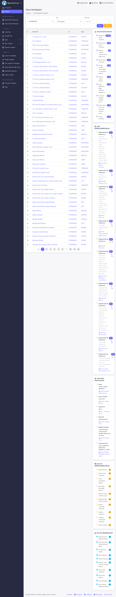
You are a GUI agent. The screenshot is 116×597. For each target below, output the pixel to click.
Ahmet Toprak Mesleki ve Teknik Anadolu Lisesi (47, 181)
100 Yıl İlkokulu (36, 41)
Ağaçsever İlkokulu (38, 160)
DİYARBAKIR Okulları (41, 13)
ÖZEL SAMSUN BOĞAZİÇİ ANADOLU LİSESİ (104, 454)
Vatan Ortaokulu (103, 525)
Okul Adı (87, 17)
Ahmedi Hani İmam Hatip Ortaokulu (43, 177)
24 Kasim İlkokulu (37, 100)
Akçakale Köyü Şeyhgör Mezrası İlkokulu (45, 244)
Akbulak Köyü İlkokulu (39, 223)
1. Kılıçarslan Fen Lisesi (39, 37)
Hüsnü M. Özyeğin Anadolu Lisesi (101, 98)
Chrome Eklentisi (106, 3)
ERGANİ (83, 66)
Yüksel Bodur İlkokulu (102, 550)
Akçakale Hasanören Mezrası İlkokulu (44, 236)
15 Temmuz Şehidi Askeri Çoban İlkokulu (44, 66)
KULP (83, 223)
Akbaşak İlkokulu (37, 219)
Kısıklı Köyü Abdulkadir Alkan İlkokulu (103, 278)
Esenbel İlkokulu (103, 581)
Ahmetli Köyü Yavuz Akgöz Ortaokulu (43, 198)
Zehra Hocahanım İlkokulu (102, 481)
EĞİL (82, 202)
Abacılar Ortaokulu (38, 130)
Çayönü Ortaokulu (101, 513)
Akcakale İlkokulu (37, 240)
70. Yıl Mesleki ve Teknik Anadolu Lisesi (44, 109)
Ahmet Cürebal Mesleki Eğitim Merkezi (103, 233)
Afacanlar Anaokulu (38, 151)
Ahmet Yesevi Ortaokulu (39, 185)
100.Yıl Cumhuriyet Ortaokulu (41, 49)
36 (70, 249)
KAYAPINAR (85, 45)
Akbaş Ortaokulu (37, 215)
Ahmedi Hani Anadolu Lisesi (41, 172)
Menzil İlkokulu (103, 469)
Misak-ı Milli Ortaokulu (102, 571)
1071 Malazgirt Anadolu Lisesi (41, 62)
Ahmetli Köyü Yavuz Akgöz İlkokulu (43, 189)
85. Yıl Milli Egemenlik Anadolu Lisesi (43, 121)
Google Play (82, 3)
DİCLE (83, 83)
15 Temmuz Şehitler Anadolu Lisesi (43, 75)
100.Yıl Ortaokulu (37, 58)
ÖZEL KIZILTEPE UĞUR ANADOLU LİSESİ (103, 544)
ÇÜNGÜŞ (84, 219)
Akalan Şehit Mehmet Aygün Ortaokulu (44, 206)
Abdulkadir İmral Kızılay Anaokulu (42, 134)
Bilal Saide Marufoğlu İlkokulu (101, 488)
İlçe (57, 17)
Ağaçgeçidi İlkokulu (38, 155)
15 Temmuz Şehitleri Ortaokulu (41, 92)
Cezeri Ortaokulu (101, 117)
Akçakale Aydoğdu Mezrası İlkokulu (43, 227)
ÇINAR (83, 160)
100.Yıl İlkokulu (36, 54)
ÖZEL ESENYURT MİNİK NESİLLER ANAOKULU (102, 88)
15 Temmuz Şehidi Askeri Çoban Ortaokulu (45, 71)
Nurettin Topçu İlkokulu (101, 79)
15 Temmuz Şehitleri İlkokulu (41, 83)
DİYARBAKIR (73, 37)
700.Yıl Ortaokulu (37, 113)
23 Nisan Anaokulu (38, 96)
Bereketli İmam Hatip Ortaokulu (103, 500)
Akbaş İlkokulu (36, 211)
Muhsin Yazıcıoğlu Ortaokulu (101, 506)
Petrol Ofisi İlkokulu (102, 576)
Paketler (69, 594)
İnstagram (78, 594)
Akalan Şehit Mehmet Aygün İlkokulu (43, 202)
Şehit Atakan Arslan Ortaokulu (102, 45)
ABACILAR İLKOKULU (39, 126)
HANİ (82, 126)
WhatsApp (98, 594)
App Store (93, 3)
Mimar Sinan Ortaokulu (102, 61)
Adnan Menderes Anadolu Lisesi (42, 147)
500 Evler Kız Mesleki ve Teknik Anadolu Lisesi (47, 104)
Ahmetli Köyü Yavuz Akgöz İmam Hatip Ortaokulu (47, 194)
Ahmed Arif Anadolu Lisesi (40, 168)
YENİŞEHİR (84, 41)
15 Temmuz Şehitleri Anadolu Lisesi (43, 79)
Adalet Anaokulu (37, 143)
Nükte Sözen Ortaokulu (102, 474)
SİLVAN (83, 37)
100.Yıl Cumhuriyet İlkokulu (40, 45)
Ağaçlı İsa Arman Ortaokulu (101, 37)
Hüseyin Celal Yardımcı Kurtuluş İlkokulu (104, 564)
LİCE (82, 181)
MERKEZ (84, 75)
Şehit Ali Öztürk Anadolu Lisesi (103, 494)
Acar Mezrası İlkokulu (39, 138)
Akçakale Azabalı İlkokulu (40, 232)
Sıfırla (108, 26)
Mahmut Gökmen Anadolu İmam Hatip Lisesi (103, 53)
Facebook (108, 594)
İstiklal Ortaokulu (103, 559)
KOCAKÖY (84, 87)
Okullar (28, 13)
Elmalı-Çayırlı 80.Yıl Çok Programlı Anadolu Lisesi (102, 109)
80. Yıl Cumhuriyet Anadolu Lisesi (42, 117)
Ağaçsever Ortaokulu (38, 164)
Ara (100, 26)
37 (74, 249)
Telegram (88, 594)
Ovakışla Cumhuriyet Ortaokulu (102, 519)
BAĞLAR (84, 62)
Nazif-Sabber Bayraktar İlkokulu (104, 585)
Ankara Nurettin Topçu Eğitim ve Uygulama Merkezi (102, 69)
